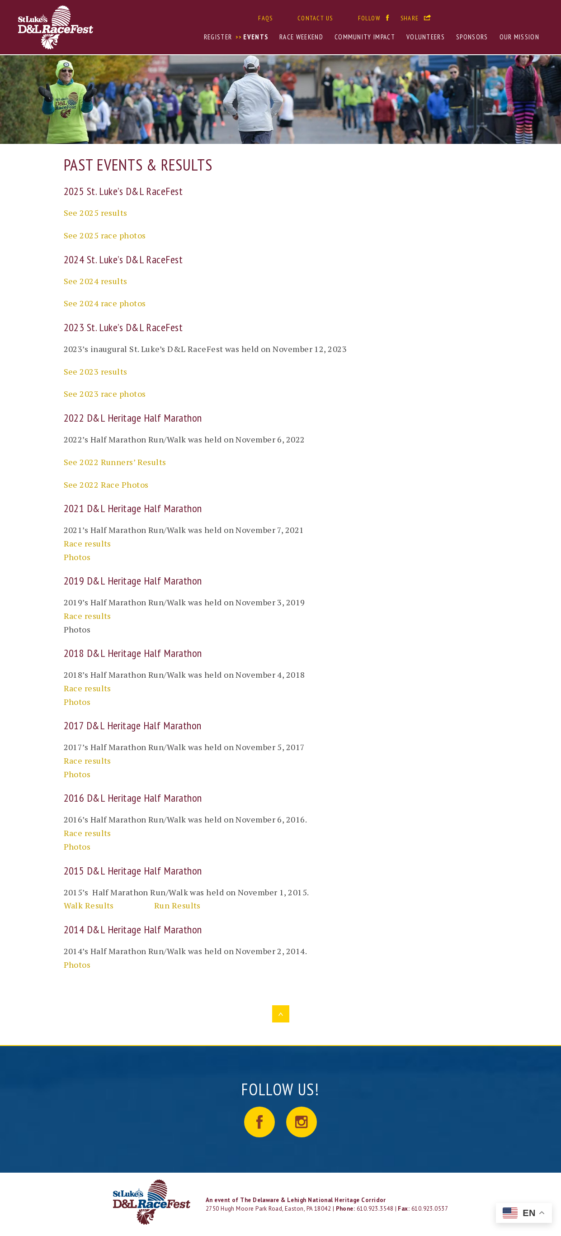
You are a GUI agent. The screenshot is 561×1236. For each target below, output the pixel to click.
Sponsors (472, 37)
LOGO (152, 1202)
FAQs (265, 18)
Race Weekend (301, 37)
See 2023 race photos (105, 393)
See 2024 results (95, 281)
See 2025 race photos (105, 235)
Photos (77, 556)
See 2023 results (95, 371)
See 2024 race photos (105, 303)
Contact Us (315, 18)
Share (410, 18)
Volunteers (425, 37)
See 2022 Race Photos (106, 484)
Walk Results (89, 905)
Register (218, 37)
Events (255, 37)
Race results (87, 543)
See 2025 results (95, 212)
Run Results (177, 905)
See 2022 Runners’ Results (115, 461)
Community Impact (365, 37)
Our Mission (519, 37)
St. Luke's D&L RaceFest (86, 27)
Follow (369, 18)
